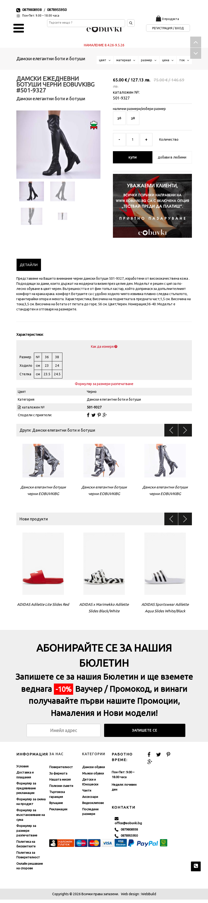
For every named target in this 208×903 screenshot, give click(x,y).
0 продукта (170, 18)
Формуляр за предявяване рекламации (26, 791)
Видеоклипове (93, 806)
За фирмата (58, 776)
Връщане (56, 806)
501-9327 (121, 98)
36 (119, 118)
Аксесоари (90, 800)
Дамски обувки (93, 770)
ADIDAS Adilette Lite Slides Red (43, 608)
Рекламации (58, 812)
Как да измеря (104, 350)
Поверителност (61, 770)
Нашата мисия (60, 782)
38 (133, 118)
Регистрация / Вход (168, 28)
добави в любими (172, 157)
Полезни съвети (61, 789)
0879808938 (32, 10)
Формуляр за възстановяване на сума (30, 818)
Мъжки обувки (93, 776)
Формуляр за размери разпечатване (104, 387)
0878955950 (57, 10)
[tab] (28, 268)
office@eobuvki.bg (128, 824)
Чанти (86, 793)
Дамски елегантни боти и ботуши (50, 58)
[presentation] (29, 268)
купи (133, 157)
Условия (22, 769)
